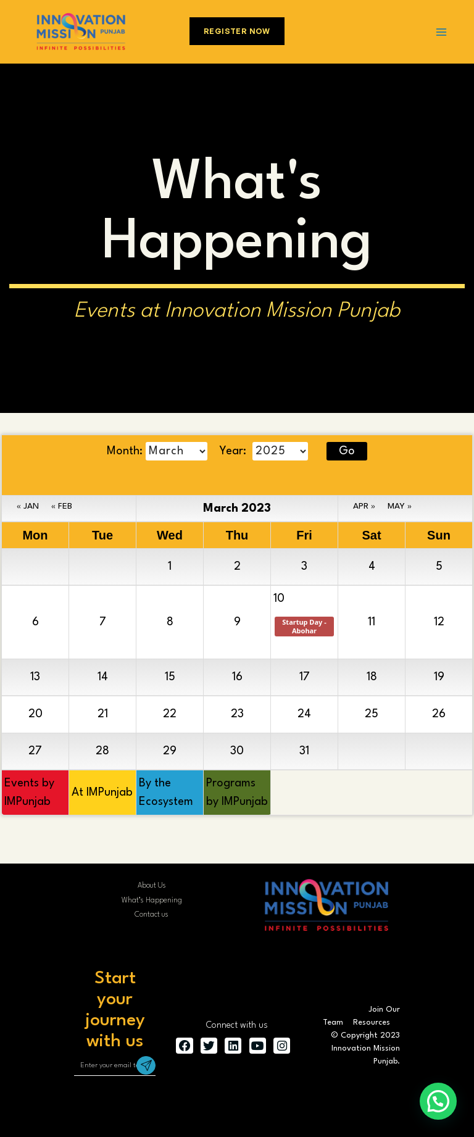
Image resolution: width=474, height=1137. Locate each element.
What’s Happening (152, 900)
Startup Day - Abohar (305, 626)
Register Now (237, 31)
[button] (438, 1101)
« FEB (61, 506)
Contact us (151, 914)
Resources (371, 1022)
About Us (152, 885)
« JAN (28, 506)
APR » (364, 506)
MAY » (400, 506)
